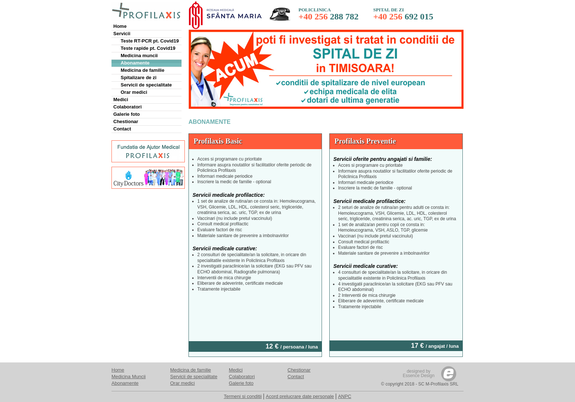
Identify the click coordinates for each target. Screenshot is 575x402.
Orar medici (134, 92)
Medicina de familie (142, 70)
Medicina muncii (139, 55)
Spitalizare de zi (139, 77)
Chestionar (125, 121)
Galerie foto (126, 114)
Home (120, 26)
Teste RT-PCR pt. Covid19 (150, 41)
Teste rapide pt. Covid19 (148, 48)
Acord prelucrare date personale (300, 396)
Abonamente (135, 63)
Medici (120, 99)
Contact (122, 129)
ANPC (344, 396)
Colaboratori (127, 107)
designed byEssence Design (419, 373)
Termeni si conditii (242, 396)
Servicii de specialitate (146, 85)
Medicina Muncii (128, 376)
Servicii (121, 33)
